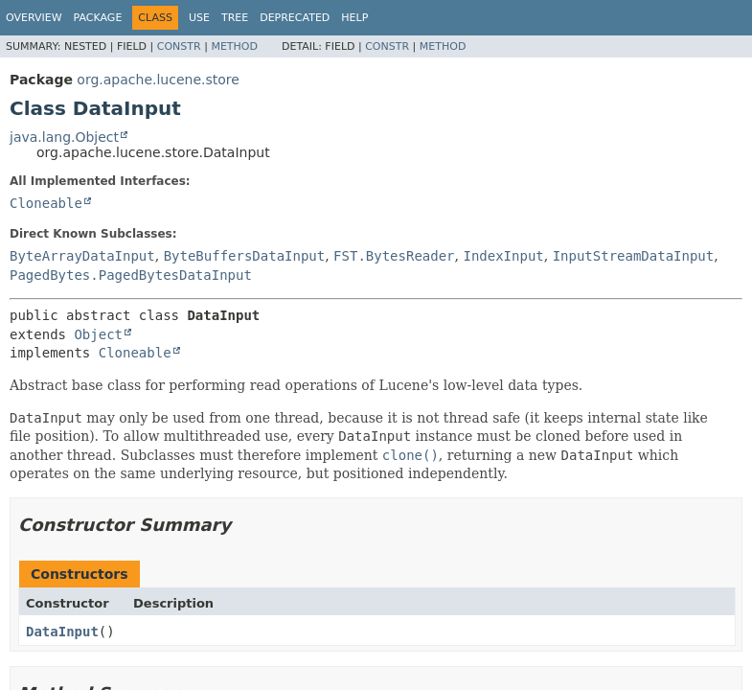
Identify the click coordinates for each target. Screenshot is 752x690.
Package (98, 18)
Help (354, 18)
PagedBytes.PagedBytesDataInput (131, 275)
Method (234, 46)
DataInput (62, 631)
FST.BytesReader (393, 256)
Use (199, 18)
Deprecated (295, 18)
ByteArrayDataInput (82, 256)
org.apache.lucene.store (158, 79)
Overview (34, 18)
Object (98, 334)
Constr (179, 46)
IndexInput (503, 256)
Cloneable (46, 203)
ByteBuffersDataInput (245, 256)
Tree (234, 18)
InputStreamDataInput (634, 256)
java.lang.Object (64, 137)
